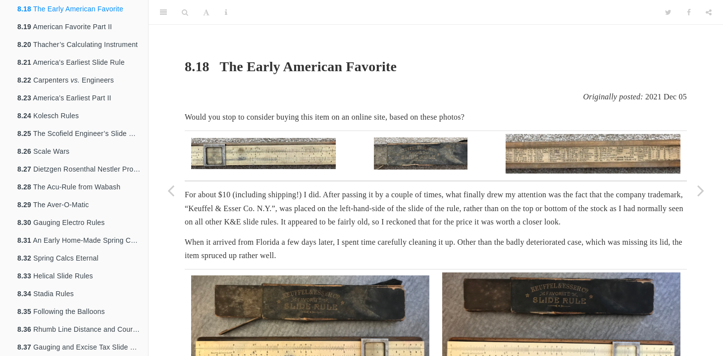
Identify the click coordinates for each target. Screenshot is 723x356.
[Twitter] (668, 12)
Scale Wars (43, 151)
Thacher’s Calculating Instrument (77, 44)
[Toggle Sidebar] (163, 12)
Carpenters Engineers (65, 80)
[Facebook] (688, 12)
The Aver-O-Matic (53, 205)
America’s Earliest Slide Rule (71, 62)
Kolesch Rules (48, 116)
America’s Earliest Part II (64, 98)
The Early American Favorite (70, 9)
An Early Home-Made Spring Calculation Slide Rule (82, 240)
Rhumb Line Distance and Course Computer (82, 329)
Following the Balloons (61, 311)
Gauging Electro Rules (60, 222)
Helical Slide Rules (55, 276)
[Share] (708, 12)
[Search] (185, 12)
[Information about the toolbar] (226, 12)
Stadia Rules (45, 294)
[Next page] (700, 190)
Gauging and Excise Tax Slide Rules (82, 347)
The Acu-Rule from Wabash (68, 187)
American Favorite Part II (64, 27)
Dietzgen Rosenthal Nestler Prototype (82, 169)
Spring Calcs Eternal (58, 258)
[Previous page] (171, 190)
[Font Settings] (206, 12)
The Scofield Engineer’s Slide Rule (80, 133)
